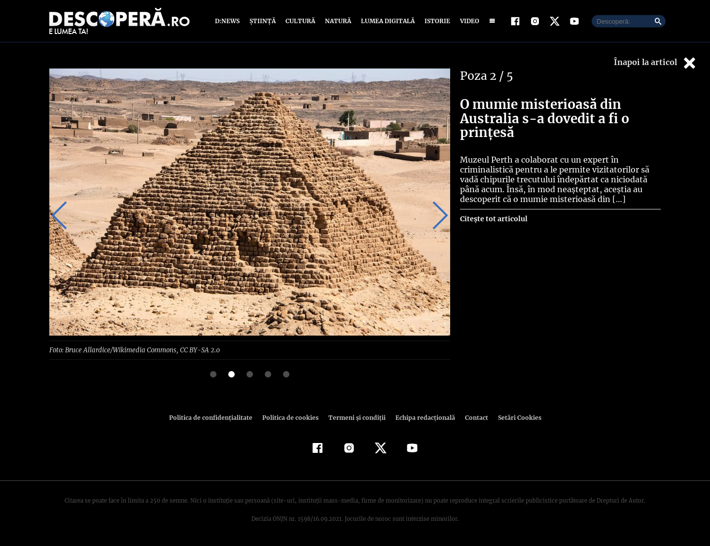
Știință (263, 21)
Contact (472, 417)
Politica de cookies (291, 417)
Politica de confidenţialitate (215, 417)
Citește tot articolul (493, 218)
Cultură (300, 21)
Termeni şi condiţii (355, 417)
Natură (337, 21)
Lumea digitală (386, 21)
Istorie (435, 21)
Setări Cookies (514, 417)
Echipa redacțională (422, 417)
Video (467, 21)
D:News (229, 21)
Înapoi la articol (655, 62)
